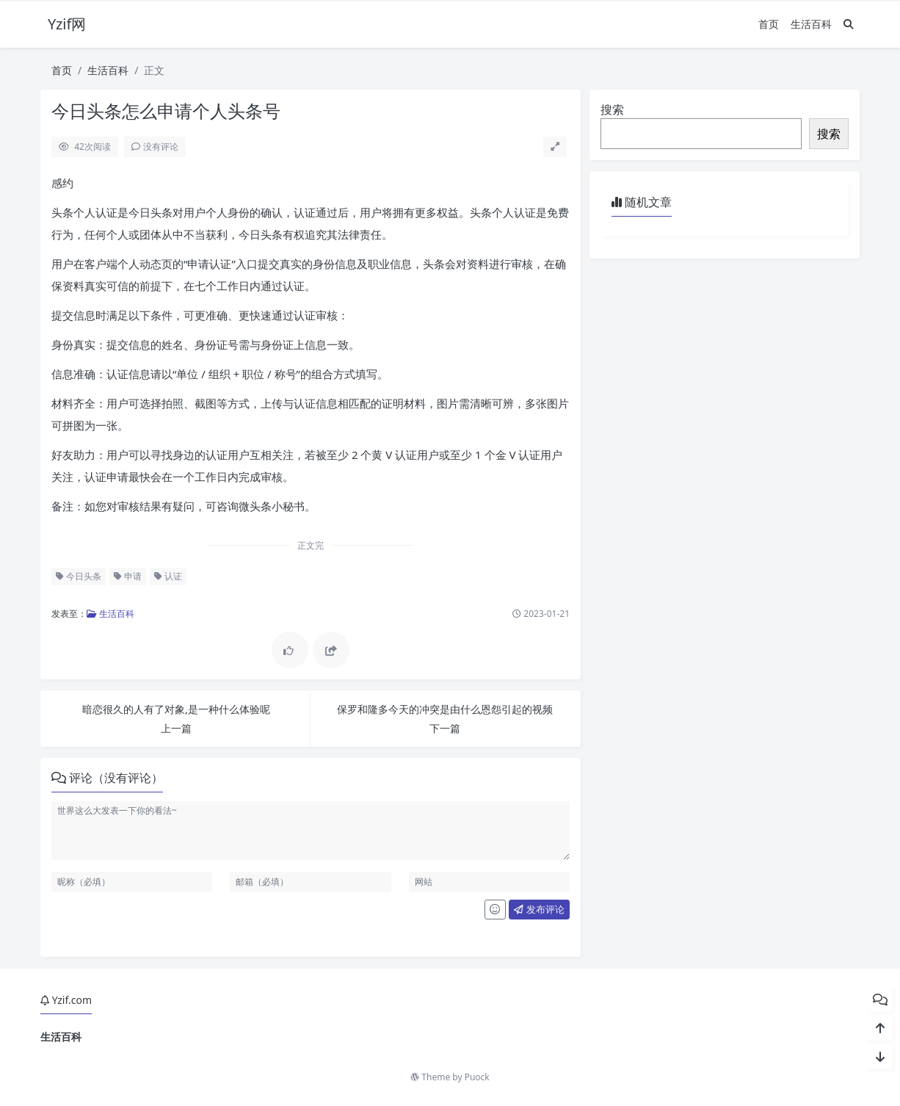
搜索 (612, 109)
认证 (168, 576)
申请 (128, 576)
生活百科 (811, 24)
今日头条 (78, 576)
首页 (768, 24)
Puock (477, 1077)
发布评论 (539, 909)
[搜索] (849, 24)
